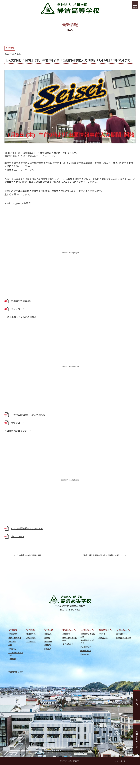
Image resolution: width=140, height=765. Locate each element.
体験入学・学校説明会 (69, 639)
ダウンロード (17, 309)
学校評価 (12, 649)
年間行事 (48, 633)
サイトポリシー (121, 761)
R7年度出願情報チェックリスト (27, 528)
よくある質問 (67, 644)
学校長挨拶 (13, 633)
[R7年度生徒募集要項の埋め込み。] (70, 253)
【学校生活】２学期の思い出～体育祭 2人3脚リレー (103, 555)
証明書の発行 (85, 654)
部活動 (47, 637)
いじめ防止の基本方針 (15, 653)
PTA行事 (101, 633)
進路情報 (48, 641)
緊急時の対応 (85, 650)
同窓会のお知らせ (123, 637)
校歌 (10, 645)
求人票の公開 (85, 646)
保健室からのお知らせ (87, 635)
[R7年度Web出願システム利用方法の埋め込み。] (70, 366)
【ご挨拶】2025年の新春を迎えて (29, 555)
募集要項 (66, 633)
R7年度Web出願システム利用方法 (28, 414)
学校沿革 (12, 641)
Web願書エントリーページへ (19, 169)
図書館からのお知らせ (87, 641)
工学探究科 (30, 641)
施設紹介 (48, 645)
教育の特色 (30, 633)
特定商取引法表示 (15, 671)
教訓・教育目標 (14, 637)
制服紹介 (48, 649)
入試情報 (9, 48)
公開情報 (12, 659)
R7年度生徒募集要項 (21, 301)
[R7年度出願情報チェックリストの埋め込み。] (70, 480)
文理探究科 (30, 637)
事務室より (103, 637)
